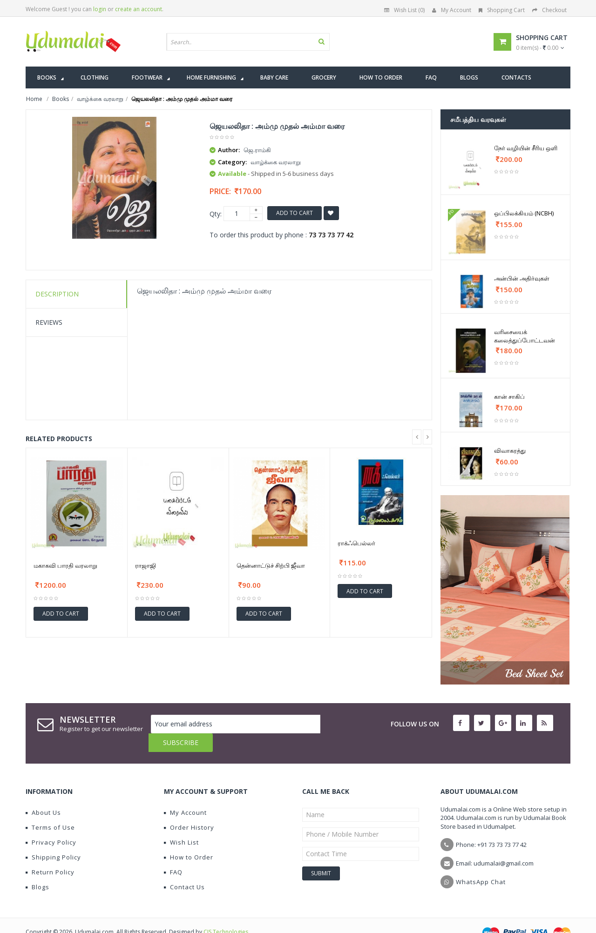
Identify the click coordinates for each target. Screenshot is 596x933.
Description (57, 293)
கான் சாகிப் (509, 396)
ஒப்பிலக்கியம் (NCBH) (524, 213)
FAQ (173, 853)
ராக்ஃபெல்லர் (356, 543)
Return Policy (50, 853)
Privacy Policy (51, 823)
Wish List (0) (404, 10)
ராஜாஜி (145, 565)
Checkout (549, 10)
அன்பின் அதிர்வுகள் (521, 278)
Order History (189, 809)
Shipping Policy (53, 838)
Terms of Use (50, 809)
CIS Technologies (225, 913)
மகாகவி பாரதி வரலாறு (65, 565)
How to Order (188, 838)
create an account (138, 9)
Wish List (181, 823)
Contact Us (184, 868)
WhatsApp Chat (481, 863)
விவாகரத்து (510, 450)
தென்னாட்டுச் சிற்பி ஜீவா (271, 565)
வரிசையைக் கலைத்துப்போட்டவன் (524, 336)
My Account (451, 10)
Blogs (37, 868)
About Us (43, 794)
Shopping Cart (502, 10)
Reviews (48, 322)
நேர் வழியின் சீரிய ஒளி (525, 148)
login (99, 9)
